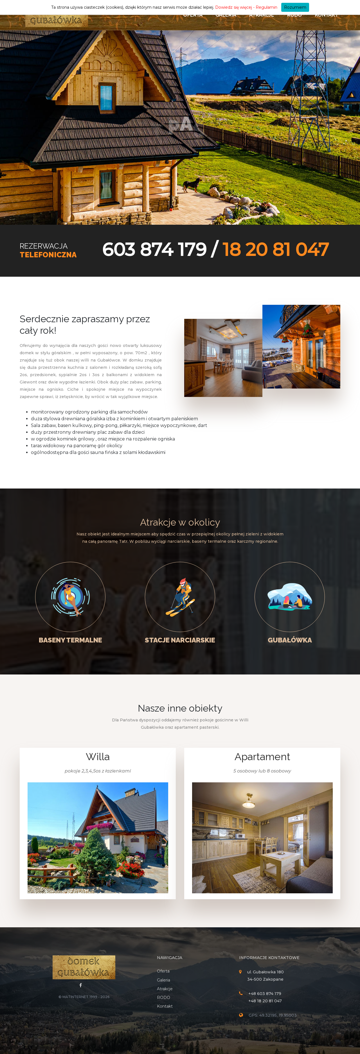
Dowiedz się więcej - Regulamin (246, 7)
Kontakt (326, 15)
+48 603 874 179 (264, 993)
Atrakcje (261, 15)
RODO (294, 15)
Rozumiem (295, 7)
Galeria (225, 15)
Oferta (192, 15)
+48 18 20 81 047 (265, 1000)
